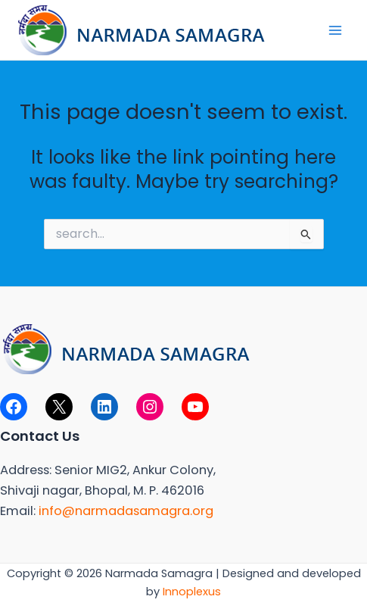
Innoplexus (192, 591)
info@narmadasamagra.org (126, 511)
